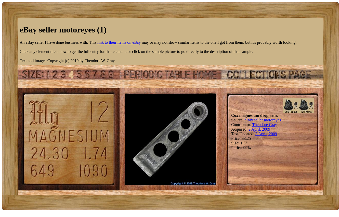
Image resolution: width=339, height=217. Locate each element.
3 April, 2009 (266, 134)
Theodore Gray (264, 124)
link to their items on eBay (119, 42)
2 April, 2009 (259, 129)
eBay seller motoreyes (263, 120)
